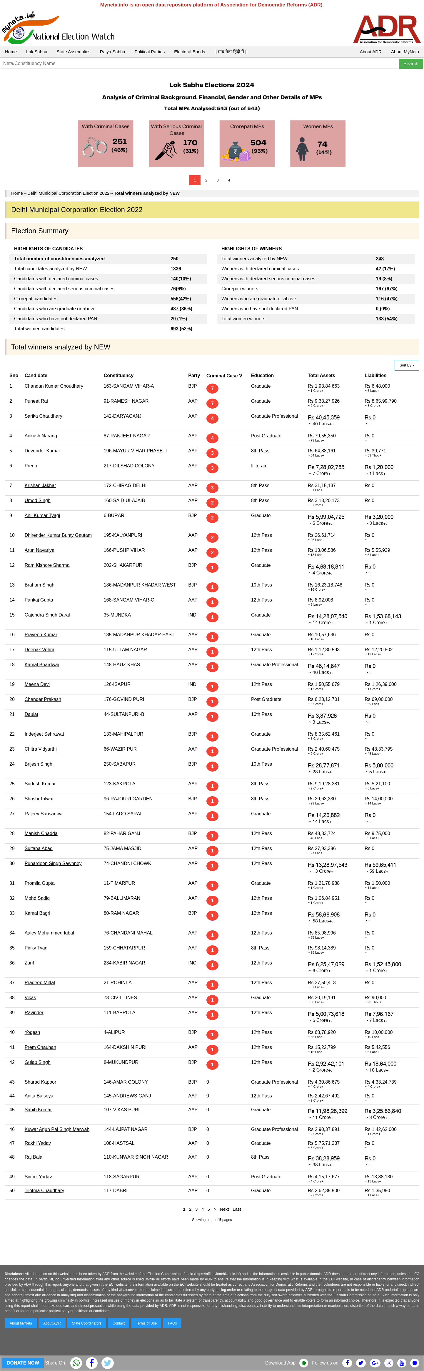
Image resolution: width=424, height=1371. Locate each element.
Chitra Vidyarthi (41, 749)
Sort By (407, 365)
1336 (176, 268)
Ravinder (34, 1012)
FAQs (172, 1323)
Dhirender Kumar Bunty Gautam (58, 535)
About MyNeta (405, 51)
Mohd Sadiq (37, 898)
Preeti (31, 465)
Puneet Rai (36, 401)
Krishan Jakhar (40, 485)
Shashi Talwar (39, 798)
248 (380, 258)
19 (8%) (384, 278)
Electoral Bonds (189, 51)
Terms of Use (146, 1323)
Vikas (30, 997)
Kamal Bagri (37, 913)
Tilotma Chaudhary (44, 1190)
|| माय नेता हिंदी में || (230, 51)
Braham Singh (39, 584)
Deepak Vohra (39, 649)
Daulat (31, 714)
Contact (119, 1323)
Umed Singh (38, 500)
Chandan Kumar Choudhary (54, 386)
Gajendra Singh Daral (47, 614)
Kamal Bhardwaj (42, 664)
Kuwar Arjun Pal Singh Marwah (57, 1129)
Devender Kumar (42, 450)
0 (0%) (383, 308)
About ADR (371, 51)
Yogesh (32, 1032)
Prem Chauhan (40, 1047)
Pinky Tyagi (37, 947)
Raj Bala (33, 1157)
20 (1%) (179, 318)
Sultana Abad (39, 848)
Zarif (29, 962)
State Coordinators (86, 1323)
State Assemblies (74, 51)
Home (11, 51)
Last (237, 1209)
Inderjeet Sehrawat (44, 734)
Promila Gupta (40, 883)
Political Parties (150, 51)
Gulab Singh (38, 1062)
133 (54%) (387, 318)
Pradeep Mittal (40, 982)
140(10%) (181, 278)
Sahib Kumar (38, 1109)
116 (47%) (387, 298)
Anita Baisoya (39, 1095)
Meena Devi (37, 684)
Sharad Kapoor (40, 1082)
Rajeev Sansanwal (44, 813)
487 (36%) (181, 308)
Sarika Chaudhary (43, 416)
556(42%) (181, 298)
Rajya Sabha (112, 51)
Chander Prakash (43, 699)
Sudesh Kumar (40, 783)
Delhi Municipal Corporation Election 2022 (68, 193)
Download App (280, 1362)
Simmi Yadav (38, 1176)
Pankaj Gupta (39, 599)
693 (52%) (181, 328)
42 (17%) (385, 268)
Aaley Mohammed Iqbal (49, 932)
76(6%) (178, 288)
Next (225, 1209)
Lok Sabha (36, 51)
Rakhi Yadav (38, 1143)
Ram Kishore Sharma (47, 565)
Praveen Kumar (41, 634)
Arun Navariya (39, 550)
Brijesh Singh (38, 764)
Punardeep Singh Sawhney (53, 863)
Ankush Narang (41, 435)
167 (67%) (387, 288)
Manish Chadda (41, 833)
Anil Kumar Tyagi (42, 515)
